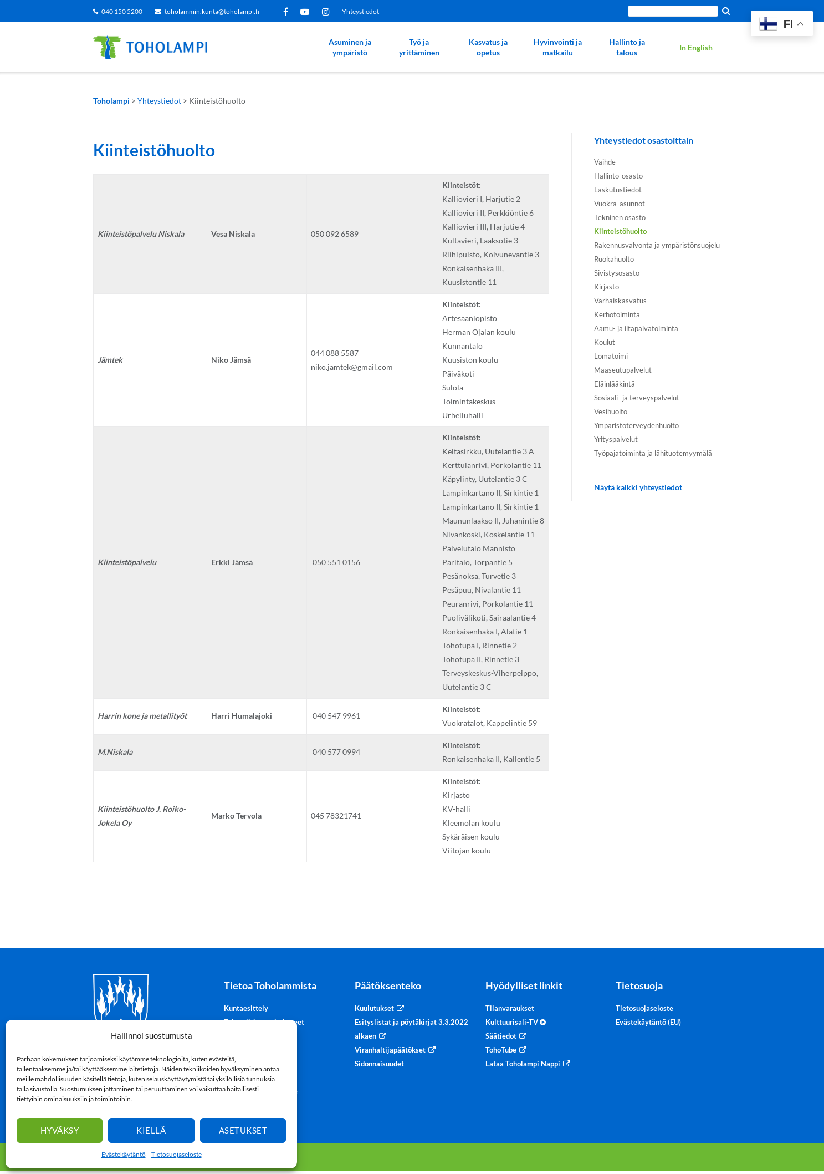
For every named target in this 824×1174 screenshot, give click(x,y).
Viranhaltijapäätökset (390, 1049)
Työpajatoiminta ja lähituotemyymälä (653, 453)
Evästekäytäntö (123, 1154)
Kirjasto (606, 286)
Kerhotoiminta (617, 314)
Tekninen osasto (620, 217)
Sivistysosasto (616, 272)
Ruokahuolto (614, 259)
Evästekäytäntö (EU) (648, 1022)
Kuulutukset (374, 1008)
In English (696, 47)
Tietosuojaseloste (176, 1154)
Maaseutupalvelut (623, 369)
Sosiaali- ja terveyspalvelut (636, 397)
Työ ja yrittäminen (419, 47)
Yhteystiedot (360, 11)
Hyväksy (59, 1130)
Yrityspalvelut (616, 439)
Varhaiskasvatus (620, 300)
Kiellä (151, 1130)
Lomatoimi (611, 356)
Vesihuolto (610, 411)
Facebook (287, 11)
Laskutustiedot (618, 189)
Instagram (328, 11)
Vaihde (605, 161)
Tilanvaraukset (509, 1008)
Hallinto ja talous (627, 47)
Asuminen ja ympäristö (350, 47)
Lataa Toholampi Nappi (522, 1063)
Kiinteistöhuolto (620, 231)
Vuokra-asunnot (619, 203)
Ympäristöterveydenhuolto (636, 425)
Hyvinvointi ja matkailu (558, 47)
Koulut (604, 342)
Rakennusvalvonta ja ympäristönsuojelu (657, 245)
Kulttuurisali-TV (515, 1022)
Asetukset (243, 1130)
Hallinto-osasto (618, 175)
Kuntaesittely (246, 1008)
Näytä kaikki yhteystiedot (638, 487)
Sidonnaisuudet (379, 1063)
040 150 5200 (121, 11)
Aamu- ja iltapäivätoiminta (636, 328)
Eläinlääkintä (614, 383)
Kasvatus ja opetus (488, 47)
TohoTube (500, 1049)
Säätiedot (500, 1035)
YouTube (306, 11)
